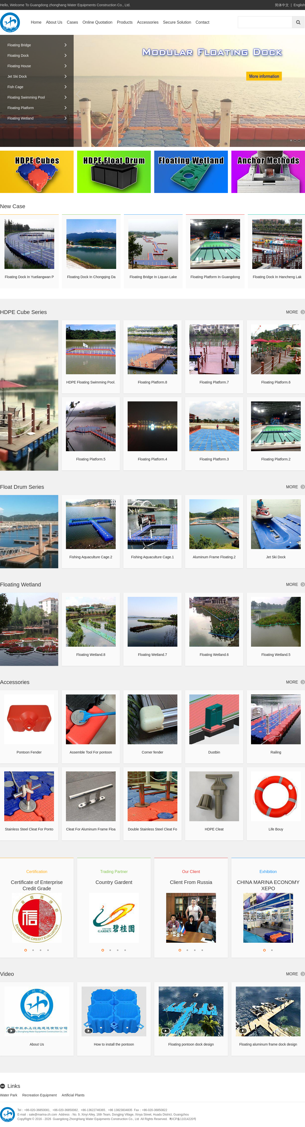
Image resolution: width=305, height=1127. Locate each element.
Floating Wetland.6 (214, 655)
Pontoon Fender (29, 752)
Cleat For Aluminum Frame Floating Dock (90, 831)
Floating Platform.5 (90, 459)
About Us (54, 22)
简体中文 (282, 5)
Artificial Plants (73, 1095)
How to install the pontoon (114, 1044)
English (299, 5)
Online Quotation (97, 22)
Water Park (8, 1095)
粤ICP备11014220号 (182, 1119)
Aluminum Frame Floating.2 (214, 557)
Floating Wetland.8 (90, 655)
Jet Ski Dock (276, 557)
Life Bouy (276, 829)
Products (125, 22)
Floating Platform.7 (214, 382)
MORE (295, 312)
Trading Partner (114, 872)
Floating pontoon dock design (191, 1044)
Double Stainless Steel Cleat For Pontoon (152, 831)
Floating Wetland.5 (275, 655)
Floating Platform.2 (276, 459)
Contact (202, 22)
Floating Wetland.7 (152, 655)
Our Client (191, 872)
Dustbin (214, 752)
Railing (276, 752)
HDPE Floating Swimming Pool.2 (90, 384)
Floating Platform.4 (152, 459)
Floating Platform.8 (152, 382)
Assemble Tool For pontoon (91, 752)
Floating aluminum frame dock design (268, 1044)
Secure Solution (177, 22)
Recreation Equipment (39, 1095)
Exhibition (268, 872)
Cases (72, 22)
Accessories (147, 22)
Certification (36, 872)
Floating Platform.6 (276, 382)
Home (36, 22)
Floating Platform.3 (214, 459)
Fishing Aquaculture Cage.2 (90, 557)
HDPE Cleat (214, 829)
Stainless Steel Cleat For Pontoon (29, 831)
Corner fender (152, 752)
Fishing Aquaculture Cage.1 (152, 557)
